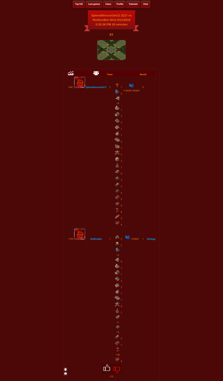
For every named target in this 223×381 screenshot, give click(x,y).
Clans (108, 4)
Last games (94, 4)
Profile (120, 4)
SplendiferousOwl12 (96, 87)
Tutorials (133, 4)
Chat (145, 4)
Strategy (151, 239)
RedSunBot (96, 239)
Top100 (79, 4)
